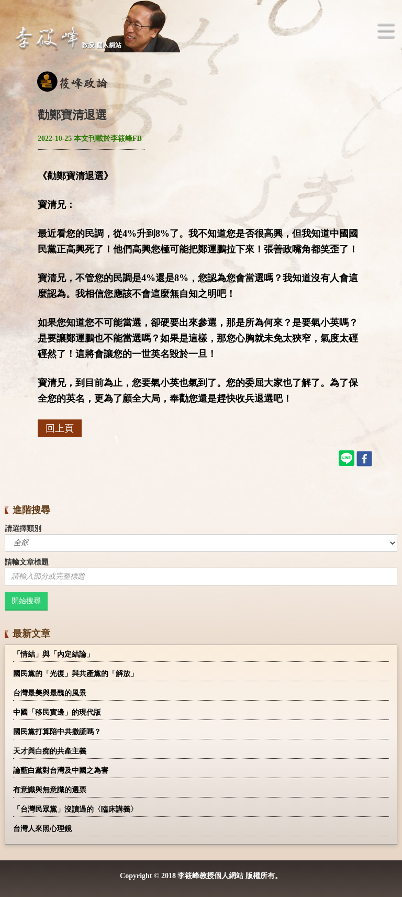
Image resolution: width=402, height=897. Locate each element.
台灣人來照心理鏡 (42, 829)
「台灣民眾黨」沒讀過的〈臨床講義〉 (75, 809)
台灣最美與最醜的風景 (49, 693)
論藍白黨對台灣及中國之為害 (60, 770)
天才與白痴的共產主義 (49, 751)
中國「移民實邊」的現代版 (57, 712)
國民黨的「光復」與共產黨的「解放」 (75, 674)
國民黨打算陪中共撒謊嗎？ (57, 732)
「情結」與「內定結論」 (53, 654)
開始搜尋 (26, 601)
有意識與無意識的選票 (49, 790)
